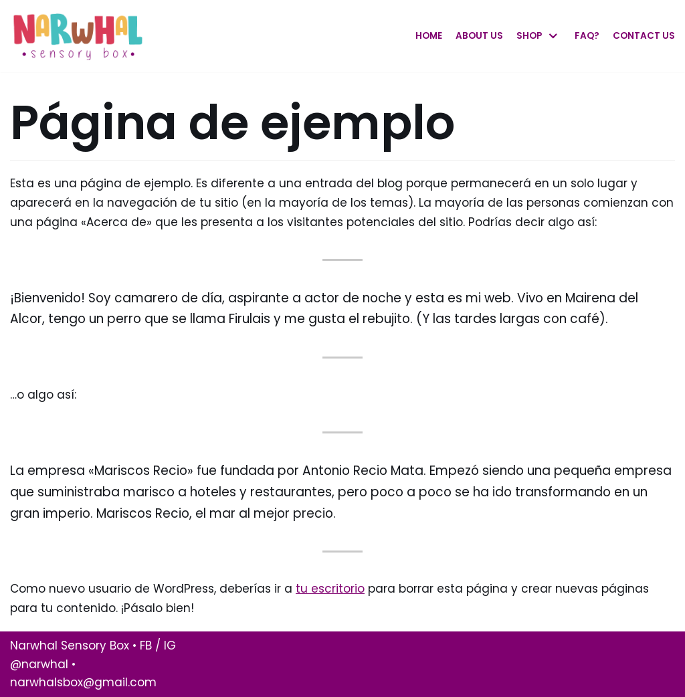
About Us (479, 35)
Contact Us (644, 35)
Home (428, 35)
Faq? (587, 35)
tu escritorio (330, 589)
